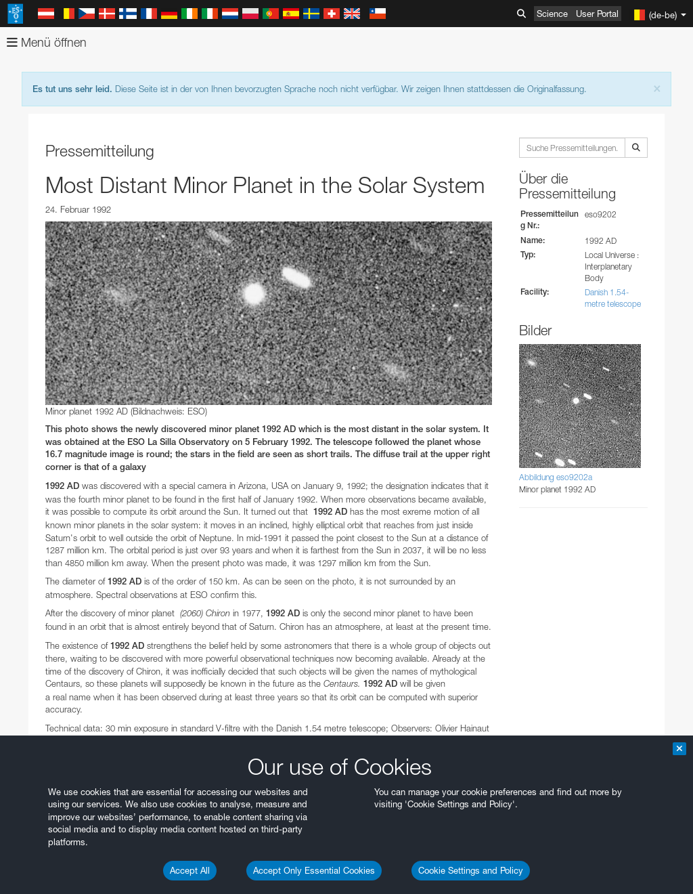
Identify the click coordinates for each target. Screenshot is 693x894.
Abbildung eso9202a (555, 477)
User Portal (597, 13)
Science (552, 13)
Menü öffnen (47, 42)
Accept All (190, 870)
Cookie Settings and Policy (470, 870)
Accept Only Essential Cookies (314, 870)
